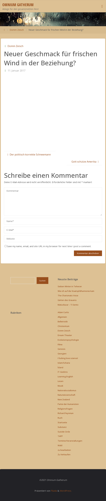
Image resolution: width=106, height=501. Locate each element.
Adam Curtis (63, 312)
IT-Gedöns (63, 372)
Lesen (60, 381)
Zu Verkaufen (64, 454)
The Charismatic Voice (68, 295)
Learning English (65, 376)
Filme (60, 344)
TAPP (60, 436)
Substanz (62, 427)
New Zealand (64, 399)
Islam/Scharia (64, 362)
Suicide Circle (64, 431)
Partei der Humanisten (68, 404)
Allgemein (62, 317)
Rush (60, 417)
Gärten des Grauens (67, 300)
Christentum (63, 326)
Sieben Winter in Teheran (70, 286)
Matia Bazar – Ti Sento (68, 304)
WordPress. (66, 490)
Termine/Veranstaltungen (70, 440)
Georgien (62, 353)
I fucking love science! (68, 358)
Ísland (60, 367)
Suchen (42, 280)
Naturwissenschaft (66, 394)
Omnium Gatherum (18, 4)
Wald (60, 445)
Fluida (53, 490)
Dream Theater (65, 335)
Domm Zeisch (17, 29)
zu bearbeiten (64, 450)
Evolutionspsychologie (68, 339)
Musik (60, 385)
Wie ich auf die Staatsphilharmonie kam (76, 291)
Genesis (61, 349)
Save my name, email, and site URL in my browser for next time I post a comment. (48, 246)
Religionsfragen (65, 408)
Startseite (62, 422)
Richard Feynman (65, 413)
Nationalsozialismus (67, 390)
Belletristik (63, 321)
